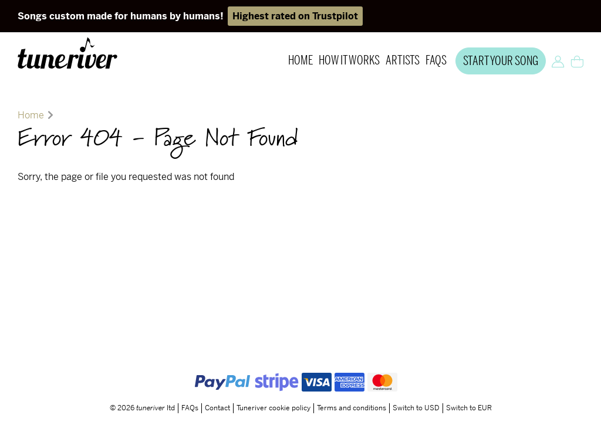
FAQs (436, 60)
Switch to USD (416, 385)
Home (300, 60)
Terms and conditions (351, 385)
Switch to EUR (469, 385)
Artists (403, 60)
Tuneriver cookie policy (273, 385)
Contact (217, 385)
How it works (349, 60)
